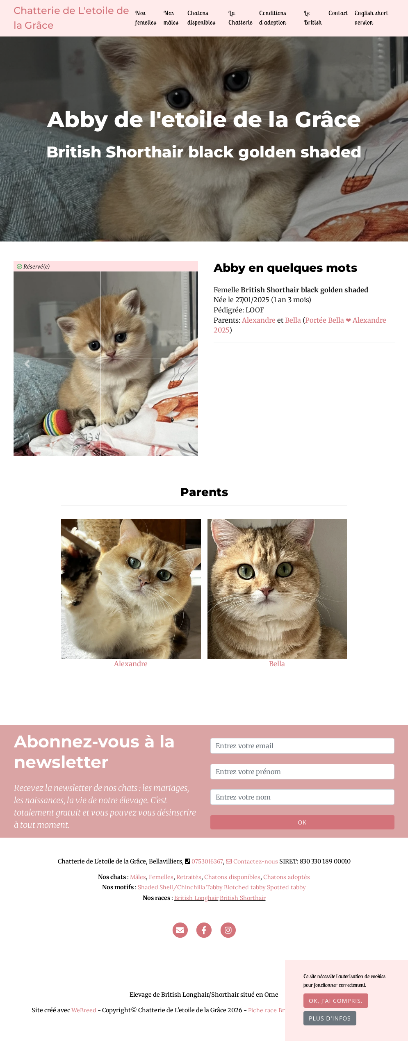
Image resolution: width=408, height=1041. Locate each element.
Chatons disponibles (201, 17)
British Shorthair (243, 898)
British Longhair (196, 898)
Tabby (214, 887)
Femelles (161, 877)
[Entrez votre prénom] (302, 771)
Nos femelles (145, 17)
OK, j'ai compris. (336, 1001)
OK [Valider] (302, 822)
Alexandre (259, 320)
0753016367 (207, 861)
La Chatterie (240, 17)
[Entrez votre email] (302, 746)
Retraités (188, 877)
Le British (313, 17)
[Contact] (180, 929)
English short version (371, 17)
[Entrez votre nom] (302, 797)
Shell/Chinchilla (182, 887)
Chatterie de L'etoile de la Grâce (71, 18)
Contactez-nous (252, 861)
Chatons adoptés (286, 877)
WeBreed (83, 1010)
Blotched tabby (245, 887)
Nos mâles (171, 17)
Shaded (148, 887)
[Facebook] (204, 929)
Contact (338, 13)
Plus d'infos (330, 1018)
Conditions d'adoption (272, 17)
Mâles (138, 877)
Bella (294, 320)
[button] (27, 363)
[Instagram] (228, 929)
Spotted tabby (286, 887)
